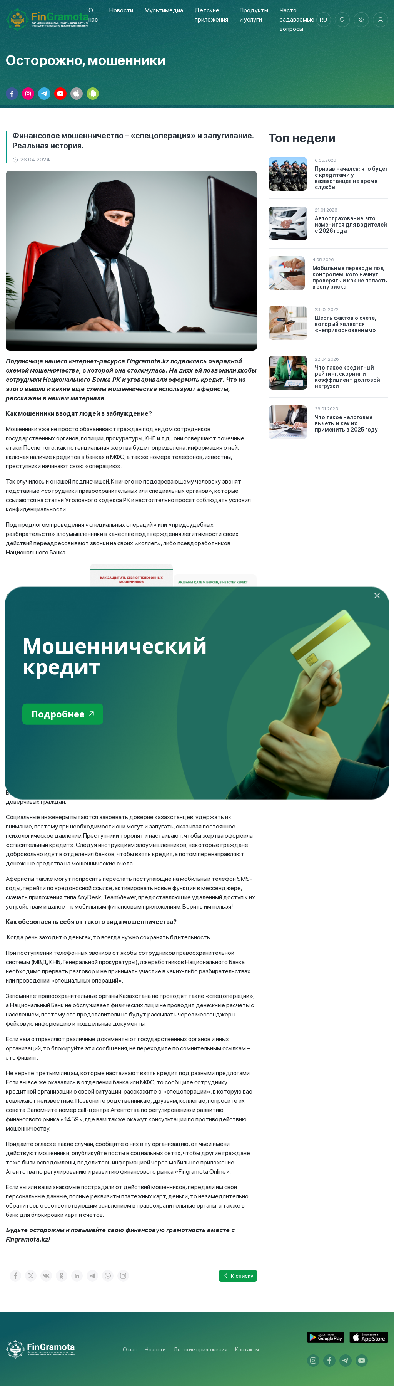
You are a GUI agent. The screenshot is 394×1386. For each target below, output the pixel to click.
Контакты (247, 1349)
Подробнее (63, 713)
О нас (130, 1349)
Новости (121, 10)
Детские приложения (200, 1349)
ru (323, 20)
